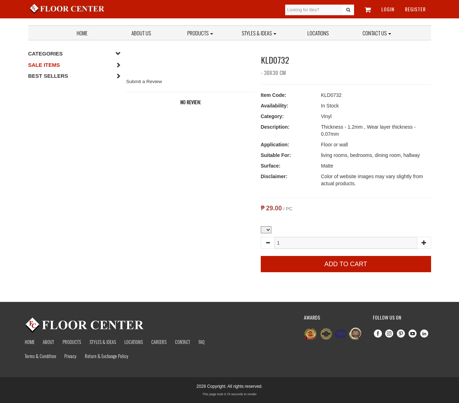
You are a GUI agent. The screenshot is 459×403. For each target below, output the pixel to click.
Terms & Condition (40, 356)
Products (200, 33)
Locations (318, 33)
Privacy (70, 356)
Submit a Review (144, 81)
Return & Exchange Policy (106, 356)
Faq (202, 341)
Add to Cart (345, 264)
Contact (182, 341)
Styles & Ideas (102, 341)
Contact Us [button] (377, 33)
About (48, 341)
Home (82, 33)
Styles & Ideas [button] (259, 33)
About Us (141, 33)
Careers (158, 341)
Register (415, 9)
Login (387, 9)
